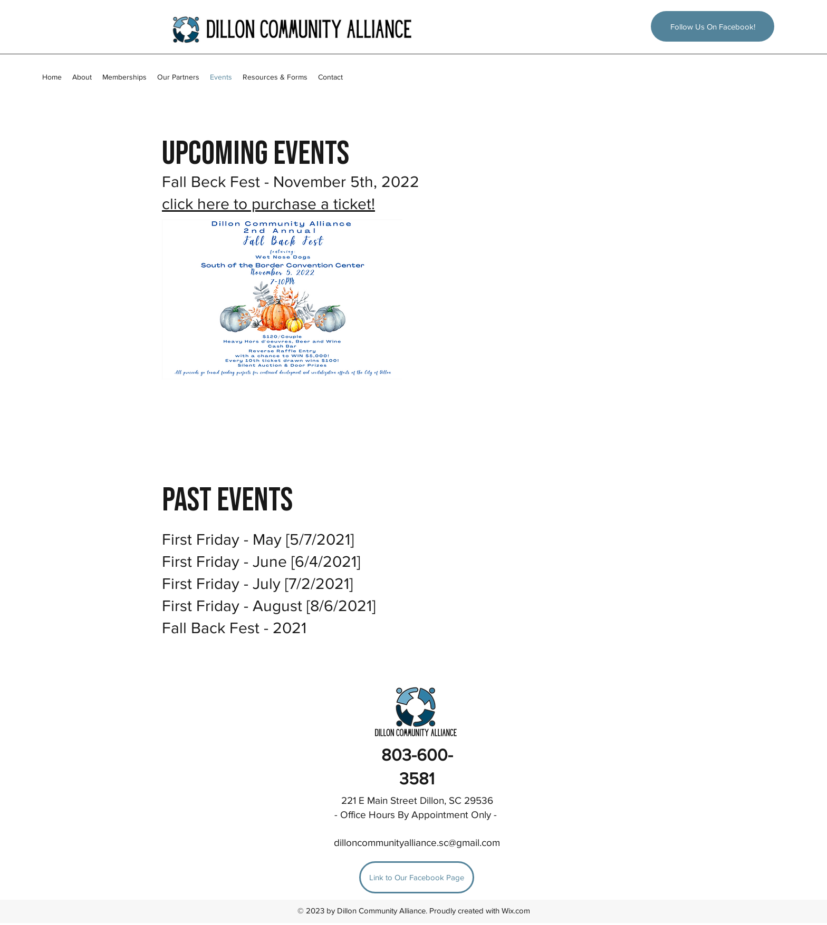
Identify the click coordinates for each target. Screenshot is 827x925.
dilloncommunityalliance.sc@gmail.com (417, 842)
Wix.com (516, 910)
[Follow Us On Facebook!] (712, 26)
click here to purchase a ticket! (268, 203)
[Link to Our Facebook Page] (416, 877)
